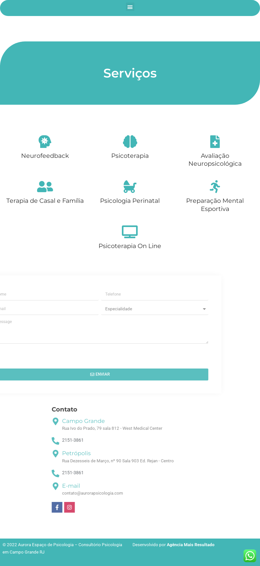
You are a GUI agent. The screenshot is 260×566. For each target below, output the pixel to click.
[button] (130, 7)
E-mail (197, 485)
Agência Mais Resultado (191, 544)
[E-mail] (182, 486)
